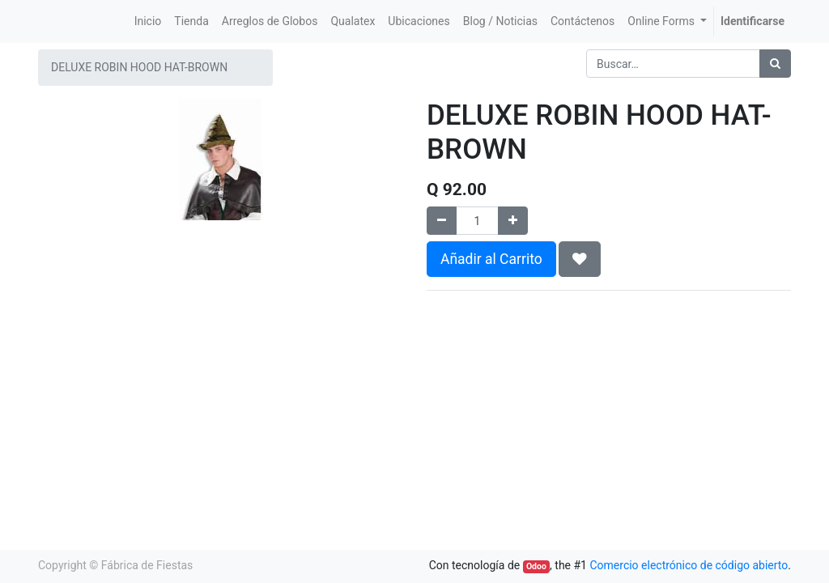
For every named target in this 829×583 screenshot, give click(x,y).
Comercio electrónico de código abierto (688, 565)
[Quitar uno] (442, 220)
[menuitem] (148, 21)
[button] (580, 259)
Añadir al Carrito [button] (491, 259)
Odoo (536, 566)
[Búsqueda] (775, 63)
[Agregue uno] (513, 220)
